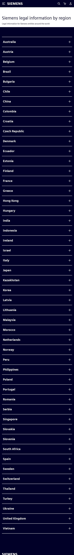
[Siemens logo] (15, 3)
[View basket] (64, 3)
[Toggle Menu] (3, 3)
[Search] (59, 3)
